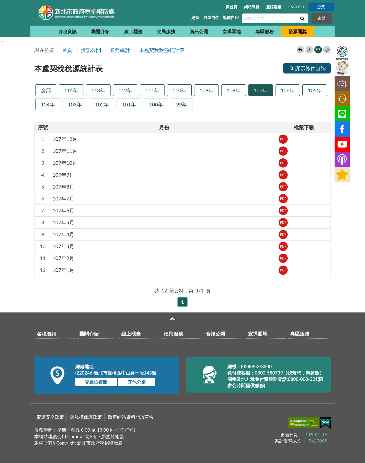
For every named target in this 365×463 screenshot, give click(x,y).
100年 (156, 104)
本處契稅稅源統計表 (162, 50)
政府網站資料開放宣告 (131, 417)
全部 (46, 90)
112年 (125, 90)
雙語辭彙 (273, 7)
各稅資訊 (67, 31)
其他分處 (136, 382)
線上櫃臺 (133, 31)
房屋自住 (211, 17)
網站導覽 (251, 7)
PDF (283, 139)
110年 (179, 90)
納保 (195, 17)
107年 (261, 90)
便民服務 (166, 31)
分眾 (321, 7)
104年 (48, 104)
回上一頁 (300, 49)
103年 (75, 104)
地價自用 (231, 17)
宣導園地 (232, 31)
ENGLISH (296, 7)
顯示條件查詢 (307, 68)
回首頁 (231, 7)
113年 (98, 90)
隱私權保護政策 (86, 417)
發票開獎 (297, 31)
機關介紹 (100, 31)
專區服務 (265, 31)
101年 (129, 104)
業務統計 (120, 50)
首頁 (66, 50)
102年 (102, 104)
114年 (71, 90)
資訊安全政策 (50, 417)
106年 (288, 90)
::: (33, 4)
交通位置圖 (96, 382)
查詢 (302, 18)
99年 (181, 104)
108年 (234, 90)
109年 (206, 90)
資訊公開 (199, 31)
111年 (152, 90)
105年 (315, 90)
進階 (322, 18)
